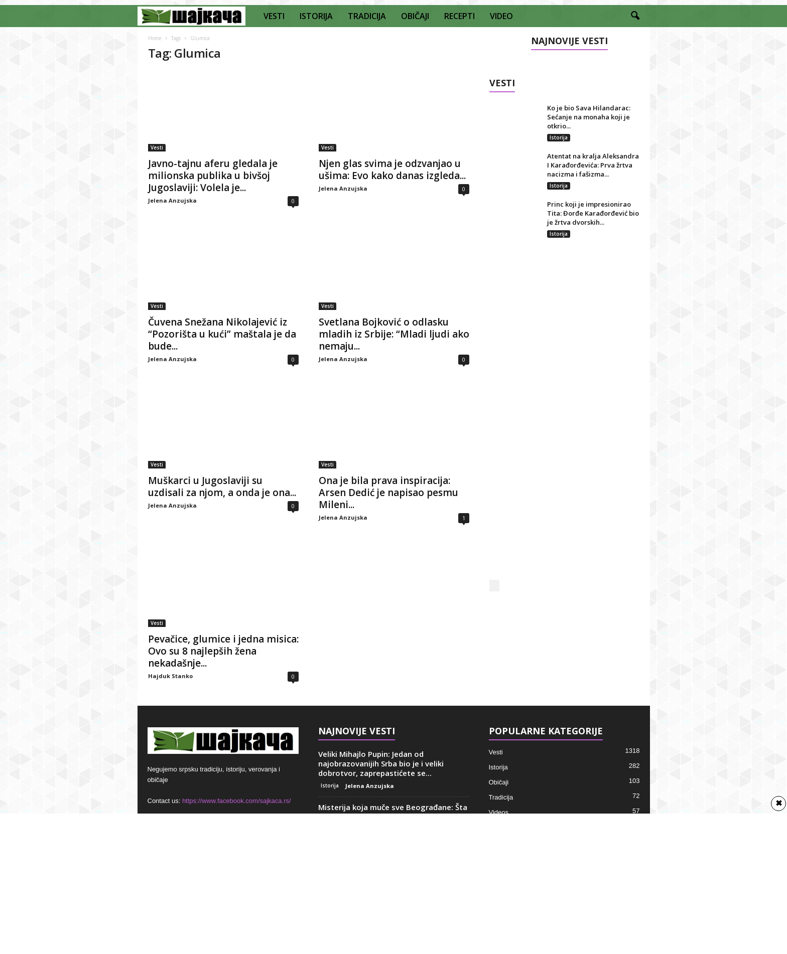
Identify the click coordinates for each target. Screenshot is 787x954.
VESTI (274, 16)
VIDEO (501, 16)
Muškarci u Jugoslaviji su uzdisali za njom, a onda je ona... (222, 486)
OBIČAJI (415, 16)
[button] (635, 16)
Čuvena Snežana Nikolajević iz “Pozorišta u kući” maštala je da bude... (222, 334)
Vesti (157, 147)
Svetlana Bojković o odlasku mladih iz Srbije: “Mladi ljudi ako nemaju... (394, 334)
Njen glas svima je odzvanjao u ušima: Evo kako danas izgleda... (392, 169)
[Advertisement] (564, 419)
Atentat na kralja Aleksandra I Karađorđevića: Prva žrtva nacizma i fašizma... (593, 165)
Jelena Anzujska (172, 200)
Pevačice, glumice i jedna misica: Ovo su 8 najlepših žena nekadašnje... (223, 651)
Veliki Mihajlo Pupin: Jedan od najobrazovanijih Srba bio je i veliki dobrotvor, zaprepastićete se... (381, 763)
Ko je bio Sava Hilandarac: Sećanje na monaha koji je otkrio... (588, 116)
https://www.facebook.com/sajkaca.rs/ (236, 801)
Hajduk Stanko (170, 676)
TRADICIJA (367, 16)
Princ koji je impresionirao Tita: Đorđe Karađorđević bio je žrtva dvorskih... (593, 213)
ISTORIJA (316, 16)
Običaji (499, 782)
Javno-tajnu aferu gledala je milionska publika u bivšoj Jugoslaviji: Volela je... (213, 175)
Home (155, 38)
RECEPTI (459, 16)
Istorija (559, 137)
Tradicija (501, 797)
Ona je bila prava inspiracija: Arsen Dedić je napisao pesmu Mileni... (388, 492)
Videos (499, 812)
